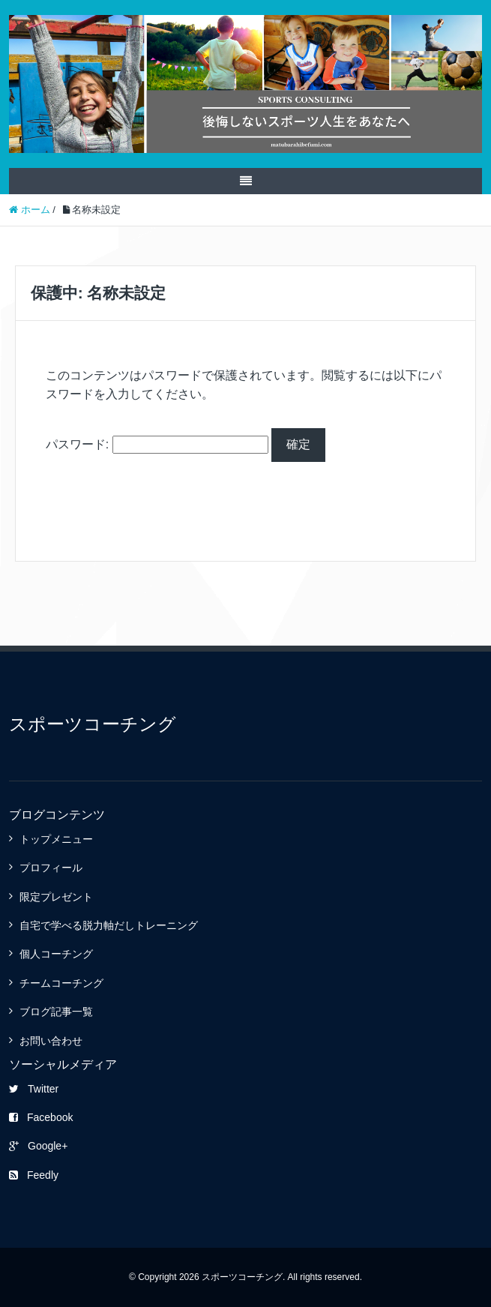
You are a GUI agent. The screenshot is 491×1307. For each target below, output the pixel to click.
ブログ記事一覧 (56, 1012)
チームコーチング (61, 983)
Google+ (38, 1146)
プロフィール (50, 868)
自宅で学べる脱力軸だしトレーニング (108, 925)
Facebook (41, 1117)
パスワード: (157, 444)
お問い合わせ (50, 1041)
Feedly (33, 1175)
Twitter (33, 1089)
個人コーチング (56, 954)
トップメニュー (56, 839)
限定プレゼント (56, 897)
